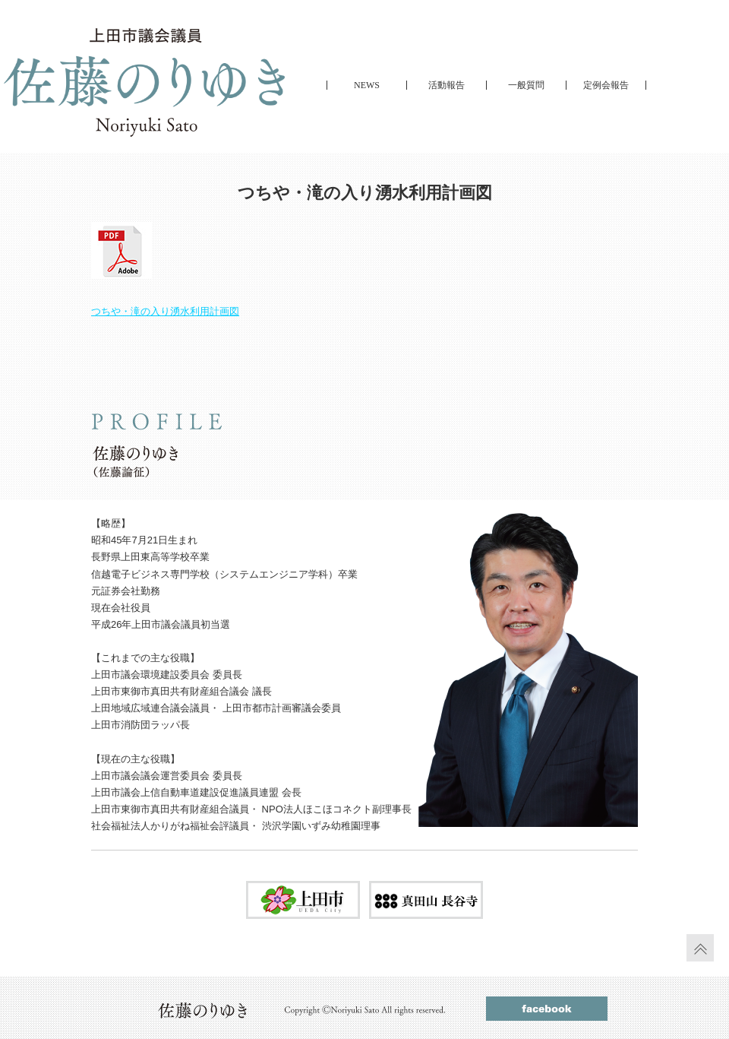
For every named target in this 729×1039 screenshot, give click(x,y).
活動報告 (446, 85)
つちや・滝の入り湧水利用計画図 (165, 311)
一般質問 (526, 85)
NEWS (367, 85)
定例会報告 (606, 85)
